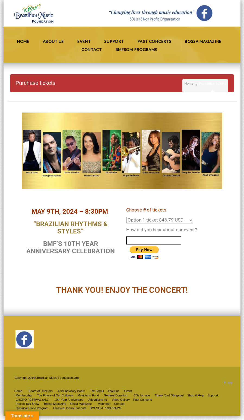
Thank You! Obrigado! (169, 395)
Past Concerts (142, 399)
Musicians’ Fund (88, 395)
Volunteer (104, 403)
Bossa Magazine (81, 403)
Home (189, 83)
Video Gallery (121, 399)
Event (128, 391)
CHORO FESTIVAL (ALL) (33, 399)
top (230, 382)
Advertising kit (97, 399)
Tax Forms (97, 391)
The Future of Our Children (54, 395)
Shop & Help (195, 395)
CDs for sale (142, 395)
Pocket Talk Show (27, 403)
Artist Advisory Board (71, 391)
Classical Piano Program (32, 408)
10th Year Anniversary (68, 399)
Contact (119, 403)
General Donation (115, 395)
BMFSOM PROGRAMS (105, 408)
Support (213, 395)
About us (113, 391)
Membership (24, 395)
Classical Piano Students (69, 408)
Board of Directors (40, 391)
